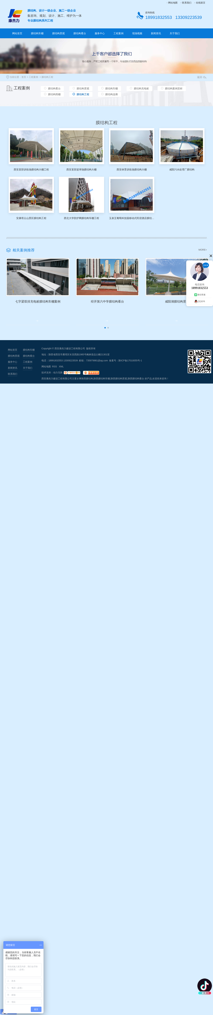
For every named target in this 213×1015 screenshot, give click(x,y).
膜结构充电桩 (141, 88)
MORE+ (202, 249)
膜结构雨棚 (54, 95)
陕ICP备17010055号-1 (130, 368)
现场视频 (137, 33)
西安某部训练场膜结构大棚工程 (31, 169)
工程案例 (118, 33)
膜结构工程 (47, 77)
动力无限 (58, 380)
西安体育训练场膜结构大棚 (132, 169)
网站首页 (17, 33)
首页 (23, 77)
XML (61, 374)
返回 (201, 77)
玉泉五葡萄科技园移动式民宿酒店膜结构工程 (131, 218)
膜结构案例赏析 (174, 88)
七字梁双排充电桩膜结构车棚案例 (44, 309)
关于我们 (175, 33)
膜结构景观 (58, 33)
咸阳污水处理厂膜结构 (181, 169)
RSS (55, 374)
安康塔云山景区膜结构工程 (31, 218)
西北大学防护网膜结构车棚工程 (81, 218)
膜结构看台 (79, 33)
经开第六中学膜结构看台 (127, 309)
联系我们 (186, 2)
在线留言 (200, 2)
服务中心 (100, 33)
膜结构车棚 (37, 33)
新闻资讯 (156, 33)
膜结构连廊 (111, 95)
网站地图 (173, 2)
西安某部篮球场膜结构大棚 (81, 169)
